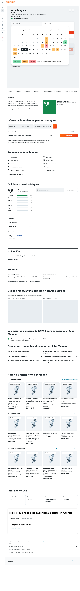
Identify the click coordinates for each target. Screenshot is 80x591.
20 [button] (26, 49)
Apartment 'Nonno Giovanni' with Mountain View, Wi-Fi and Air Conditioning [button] (51, 426)
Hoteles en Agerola (15, 554)
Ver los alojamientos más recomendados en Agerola (64, 474)
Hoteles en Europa (27, 586)
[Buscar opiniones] (51, 190)
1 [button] (33, 38)
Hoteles (19, 586)
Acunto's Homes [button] (65, 458)
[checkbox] (15, 237)
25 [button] (18, 53)
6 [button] (26, 42)
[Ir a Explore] (3, 18)
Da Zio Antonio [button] (12, 459)
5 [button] (22, 42)
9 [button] (37, 42)
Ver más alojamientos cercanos (70, 405)
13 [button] (26, 46)
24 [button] (15, 53)
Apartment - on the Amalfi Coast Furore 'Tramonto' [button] (32, 493)
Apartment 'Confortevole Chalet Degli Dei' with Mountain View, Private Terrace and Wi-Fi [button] (34, 427)
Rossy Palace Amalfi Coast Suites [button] (67, 425)
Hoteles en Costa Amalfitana (59, 586)
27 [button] (26, 53)
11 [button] (18, 46)
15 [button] (33, 46)
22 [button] (33, 49)
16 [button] (37, 46)
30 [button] (37, 53)
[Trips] (3, 32)
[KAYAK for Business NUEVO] (3, 28)
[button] (2, 2)
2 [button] (37, 38)
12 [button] (22, 46)
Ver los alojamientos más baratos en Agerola (66, 439)
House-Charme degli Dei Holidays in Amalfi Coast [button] (14, 425)
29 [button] (33, 53)
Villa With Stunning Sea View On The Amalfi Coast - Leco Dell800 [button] (15, 494)
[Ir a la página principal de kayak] (10, 2)
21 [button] (30, 49)
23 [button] (37, 49)
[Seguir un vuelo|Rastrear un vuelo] (3, 21)
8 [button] (33, 42)
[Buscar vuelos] (3, 7)
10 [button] (15, 46)
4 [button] (18, 42)
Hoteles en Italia (36, 586)
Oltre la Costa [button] (46, 458)
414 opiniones (24, 18)
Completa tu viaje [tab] (14, 544)
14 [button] (30, 46)
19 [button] (22, 49)
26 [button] (22, 53)
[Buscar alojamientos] (3, 10)
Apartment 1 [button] (64, 493)
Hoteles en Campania (46, 586)
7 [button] (42, 42)
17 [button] (14, 49)
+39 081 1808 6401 (16, 16)
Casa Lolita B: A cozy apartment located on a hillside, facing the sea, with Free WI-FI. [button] (50, 495)
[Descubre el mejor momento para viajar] (3, 24)
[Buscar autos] (3, 13)
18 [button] (18, 49)
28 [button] (30, 53)
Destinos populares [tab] (27, 544)
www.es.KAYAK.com (12, 586)
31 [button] (15, 57)
